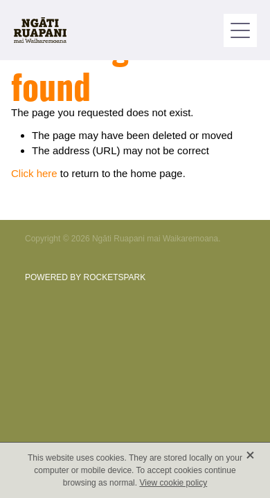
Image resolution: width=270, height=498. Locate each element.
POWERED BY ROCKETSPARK (85, 277)
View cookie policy (173, 483)
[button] (240, 30)
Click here (34, 173)
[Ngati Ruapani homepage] (119, 30)
